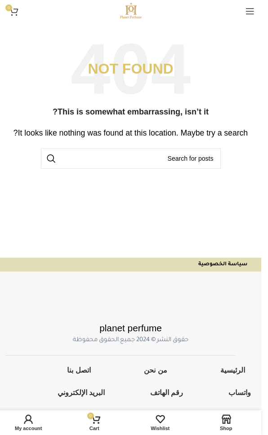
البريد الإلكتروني (81, 392)
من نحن (155, 370)
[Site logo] (130, 10)
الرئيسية (232, 370)
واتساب (239, 392)
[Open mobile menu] (250, 11)
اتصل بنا (78, 370)
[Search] (131, 158)
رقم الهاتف (166, 392)
